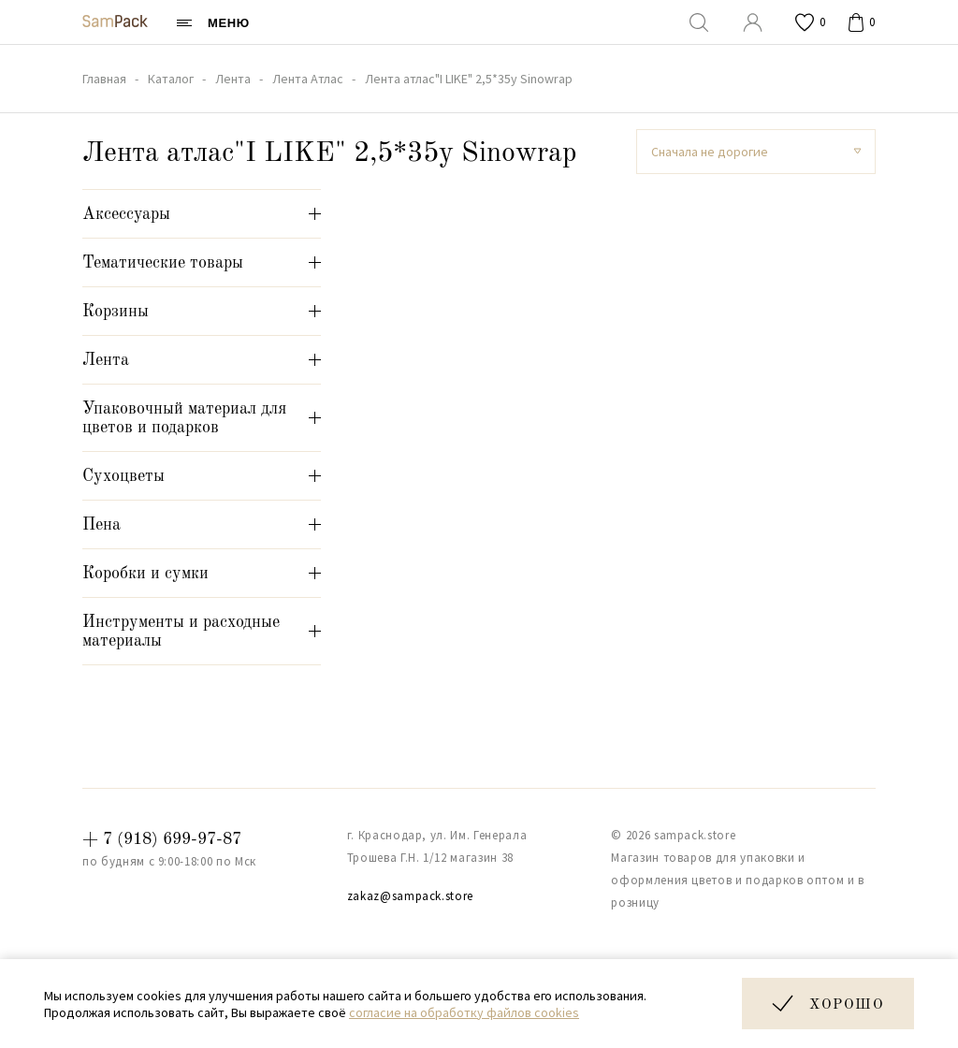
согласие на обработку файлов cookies (464, 1012)
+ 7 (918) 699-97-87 (161, 839)
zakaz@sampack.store (410, 896)
